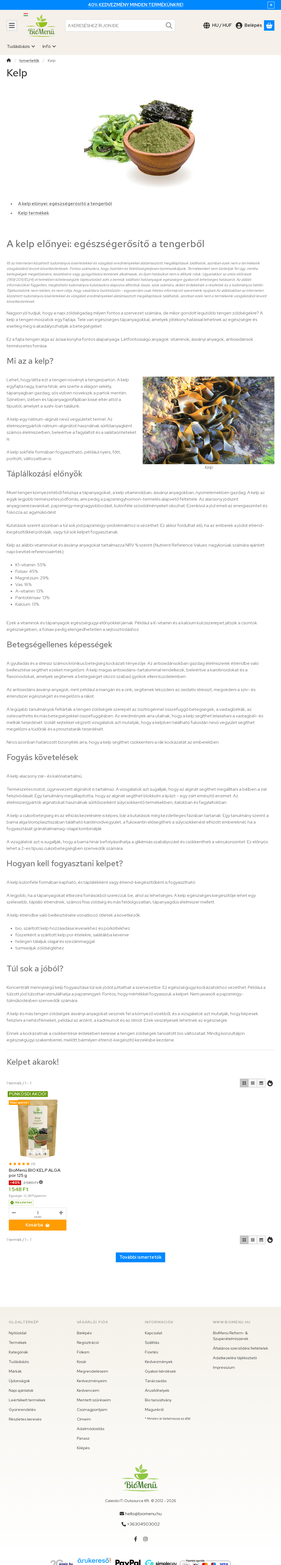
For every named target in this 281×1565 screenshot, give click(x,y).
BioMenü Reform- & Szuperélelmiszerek (230, 1335)
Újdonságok (19, 1380)
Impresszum (224, 1367)
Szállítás (152, 1342)
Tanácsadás (156, 1380)
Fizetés (151, 1352)
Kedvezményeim (92, 1380)
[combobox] (120, 25)
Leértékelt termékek (27, 1399)
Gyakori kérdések (160, 1371)
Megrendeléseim (92, 1371)
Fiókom (83, 1352)
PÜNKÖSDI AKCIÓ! (27, 1094)
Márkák (15, 1371)
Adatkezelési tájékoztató (235, 1357)
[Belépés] (249, 25)
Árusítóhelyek (157, 1390)
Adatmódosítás (90, 1428)
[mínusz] (14, 1212)
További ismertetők (140, 1257)
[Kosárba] (37, 1225)
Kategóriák (18, 1352)
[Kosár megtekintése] (269, 25)
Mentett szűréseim (94, 1399)
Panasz (83, 1438)
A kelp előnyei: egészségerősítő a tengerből (65, 204)
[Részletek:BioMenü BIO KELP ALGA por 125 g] (38, 1129)
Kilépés (83, 1447)
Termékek (18, 1342)
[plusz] (61, 1212)
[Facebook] (135, 1539)
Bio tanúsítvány (158, 1399)
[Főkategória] (9, 60)
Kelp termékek (33, 213)
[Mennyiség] (37, 1213)
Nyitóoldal (17, 1332)
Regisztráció (88, 1342)
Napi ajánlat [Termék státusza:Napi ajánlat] (19, 1102)
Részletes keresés (25, 1419)
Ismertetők (29, 60)
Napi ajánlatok (21, 1390)
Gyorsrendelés (22, 1409)
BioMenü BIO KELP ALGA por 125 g (34, 1172)
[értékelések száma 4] (22, 1163)
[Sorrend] (270, 1083)
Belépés (84, 1332)
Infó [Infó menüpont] (49, 46)
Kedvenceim (88, 1390)
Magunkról (154, 1409)
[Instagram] (145, 1539)
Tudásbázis (19, 1361)
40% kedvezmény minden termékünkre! (135, 5)
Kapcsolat (153, 1332)
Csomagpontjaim (92, 1409)
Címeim (84, 1419)
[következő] (44, 1154)
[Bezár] (271, 5)
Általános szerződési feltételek (240, 1348)
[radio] (244, 1083)
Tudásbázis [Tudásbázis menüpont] (21, 46)
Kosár (81, 1361)
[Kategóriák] (12, 25)
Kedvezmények (159, 1361)
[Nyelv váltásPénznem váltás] (217, 25)
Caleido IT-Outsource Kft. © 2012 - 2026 (140, 1500)
